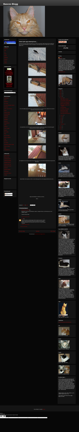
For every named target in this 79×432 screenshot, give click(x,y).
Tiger (5, 50)
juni (61, 121)
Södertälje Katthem (7, 158)
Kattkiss (5, 62)
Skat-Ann (5, 140)
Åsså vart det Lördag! (64, 110)
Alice (22, 218)
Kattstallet (6, 119)
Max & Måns (6, 131)
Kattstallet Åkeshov (7, 162)
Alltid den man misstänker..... (65, 103)
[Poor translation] (4, 416)
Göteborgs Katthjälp (7, 160)
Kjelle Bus (6, 121)
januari (62, 97)
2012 (61, 93)
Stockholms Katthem (7, 173)
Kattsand (5, 59)
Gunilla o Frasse (7, 112)
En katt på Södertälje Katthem (9, 105)
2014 (61, 96)
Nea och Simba (6, 135)
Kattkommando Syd (7, 164)
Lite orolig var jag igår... (64, 111)
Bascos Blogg (10, 4)
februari (62, 115)
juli (61, 122)
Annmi (5, 99)
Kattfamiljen (6, 115)
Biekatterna (6, 101)
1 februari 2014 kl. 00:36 (25, 224)
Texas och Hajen (7, 146)
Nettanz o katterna (7, 137)
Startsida (37, 231)
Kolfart (5, 124)
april (61, 118)
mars (62, 116)
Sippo (5, 139)
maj (61, 119)
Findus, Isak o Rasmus (8, 108)
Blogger (44, 409)
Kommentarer (7, 195)
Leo (4, 52)
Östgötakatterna (7, 149)
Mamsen (5, 130)
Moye (5, 133)
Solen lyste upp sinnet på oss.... (65, 113)
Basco (61, 57)
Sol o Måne (6, 142)
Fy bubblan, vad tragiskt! (64, 108)
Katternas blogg (7, 114)
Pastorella (6, 57)
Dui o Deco (6, 103)
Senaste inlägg (22, 231)
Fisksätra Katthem (7, 169)
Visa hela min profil (62, 71)
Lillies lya (5, 126)
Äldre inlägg (53, 231)
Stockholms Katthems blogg (9, 144)
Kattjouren (6, 117)
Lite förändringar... (63, 107)
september (62, 124)
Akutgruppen (6, 171)
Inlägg (6, 193)
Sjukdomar (6, 48)
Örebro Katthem (7, 155)
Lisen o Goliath (6, 128)
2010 (61, 90)
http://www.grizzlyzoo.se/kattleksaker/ (65, 322)
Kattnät (5, 55)
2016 (61, 127)
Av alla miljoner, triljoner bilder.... (65, 100)
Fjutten (5, 110)
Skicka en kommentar (23, 226)
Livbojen (5, 174)
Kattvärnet (6, 167)
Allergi (5, 53)
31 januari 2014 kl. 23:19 (25, 216)
